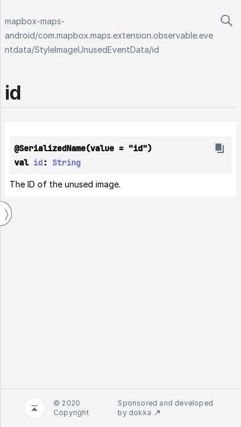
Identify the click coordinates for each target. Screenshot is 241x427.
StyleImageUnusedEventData (91, 49)
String (66, 162)
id (155, 49)
